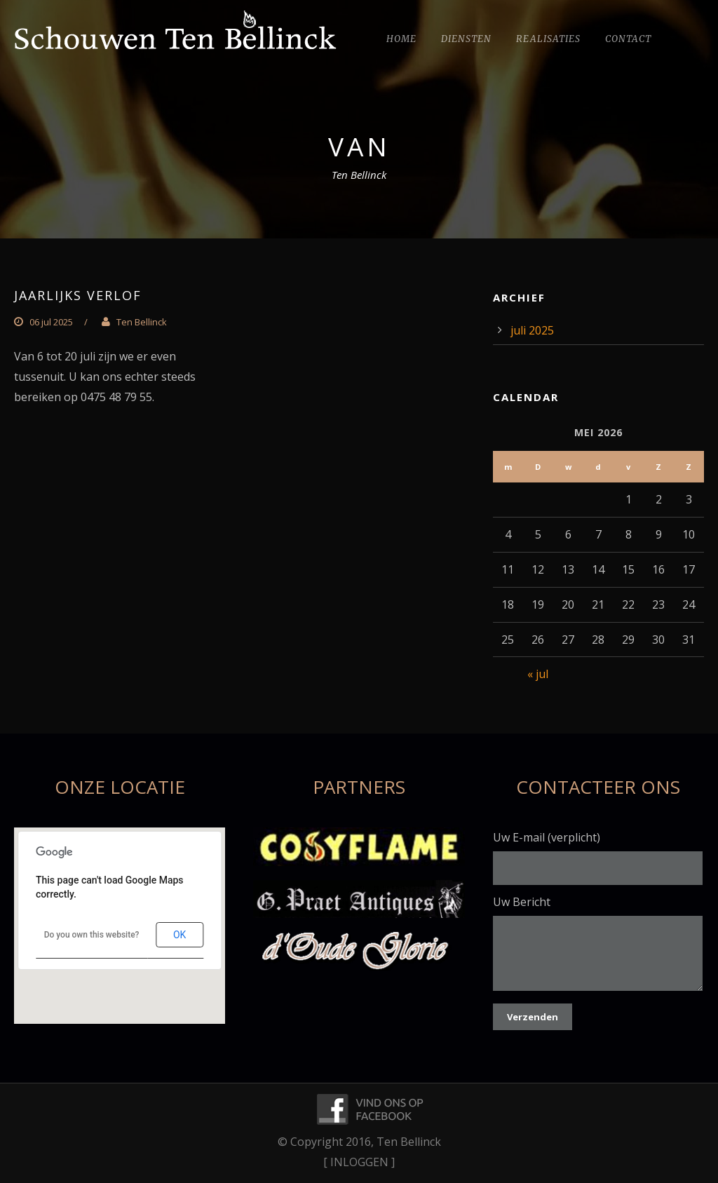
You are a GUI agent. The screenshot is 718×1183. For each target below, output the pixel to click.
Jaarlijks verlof (78, 295)
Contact (628, 39)
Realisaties (548, 39)
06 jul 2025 (51, 322)
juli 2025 (532, 330)
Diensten (466, 39)
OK (179, 934)
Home (401, 39)
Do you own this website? (92, 935)
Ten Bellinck (141, 322)
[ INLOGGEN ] (359, 1162)
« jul (537, 674)
